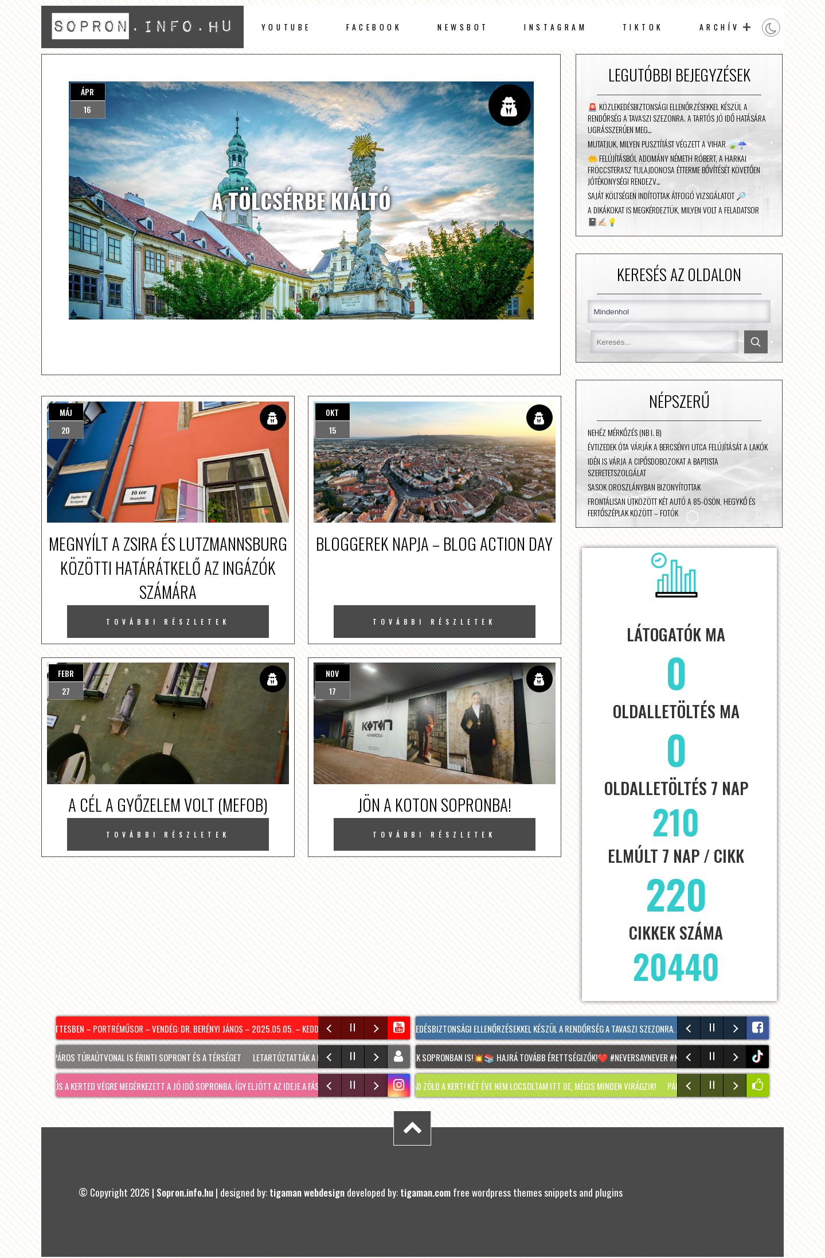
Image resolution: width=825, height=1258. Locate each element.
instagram (555, 27)
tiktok (759, 1056)
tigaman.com (425, 1192)
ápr (87, 91)
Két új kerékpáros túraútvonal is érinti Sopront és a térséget (130, 1057)
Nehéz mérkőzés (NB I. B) (625, 432)
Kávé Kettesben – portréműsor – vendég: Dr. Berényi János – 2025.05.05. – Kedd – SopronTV (200, 1028)
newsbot (463, 27)
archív (719, 27)
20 (65, 430)
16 (87, 109)
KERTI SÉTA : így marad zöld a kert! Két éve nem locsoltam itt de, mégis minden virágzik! (507, 1086)
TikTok (643, 27)
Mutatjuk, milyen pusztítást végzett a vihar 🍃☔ (667, 144)
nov (332, 673)
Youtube (286, 27)
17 (332, 691)
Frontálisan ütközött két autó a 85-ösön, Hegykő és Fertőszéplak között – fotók (671, 507)
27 (66, 691)
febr (66, 673)
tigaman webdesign (307, 1192)
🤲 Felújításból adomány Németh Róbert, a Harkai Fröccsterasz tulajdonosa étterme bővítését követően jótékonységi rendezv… (674, 170)
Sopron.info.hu (185, 1192)
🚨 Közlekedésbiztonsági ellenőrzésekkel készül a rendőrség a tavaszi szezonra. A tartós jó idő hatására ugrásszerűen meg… (677, 118)
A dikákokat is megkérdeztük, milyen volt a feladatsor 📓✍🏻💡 (673, 215)
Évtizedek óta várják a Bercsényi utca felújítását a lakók (678, 447)
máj (66, 412)
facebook (374, 27)
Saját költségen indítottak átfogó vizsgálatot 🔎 (667, 195)
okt (332, 412)
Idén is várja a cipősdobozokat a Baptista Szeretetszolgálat (653, 466)
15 (332, 430)
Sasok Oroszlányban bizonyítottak (644, 487)
